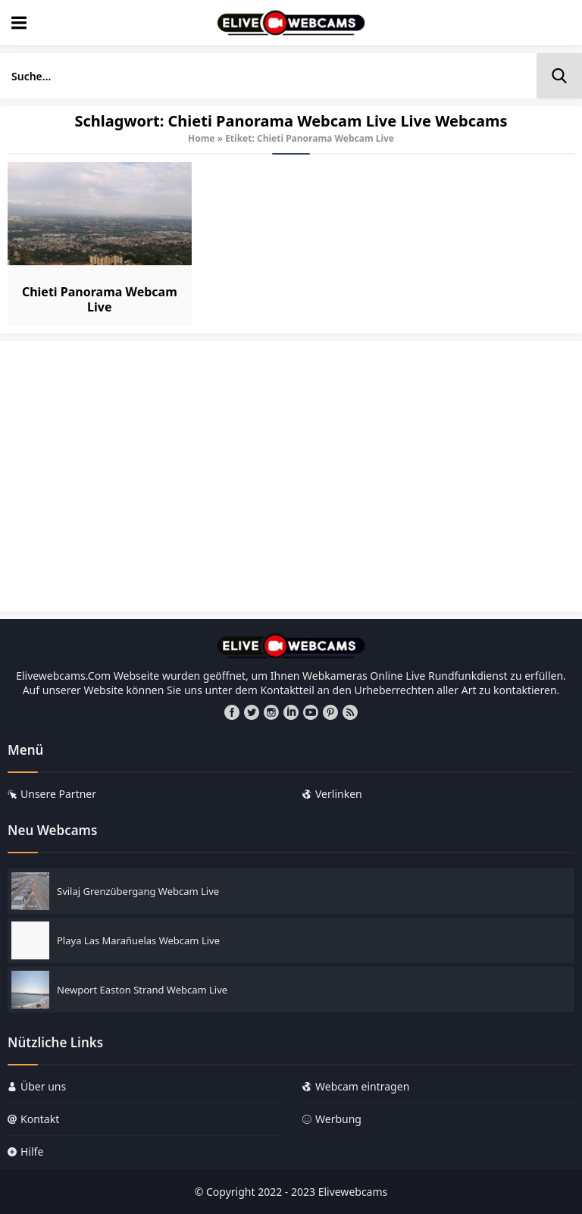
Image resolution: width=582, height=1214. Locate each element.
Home (201, 138)
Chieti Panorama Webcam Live (99, 299)
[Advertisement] (291, 483)
